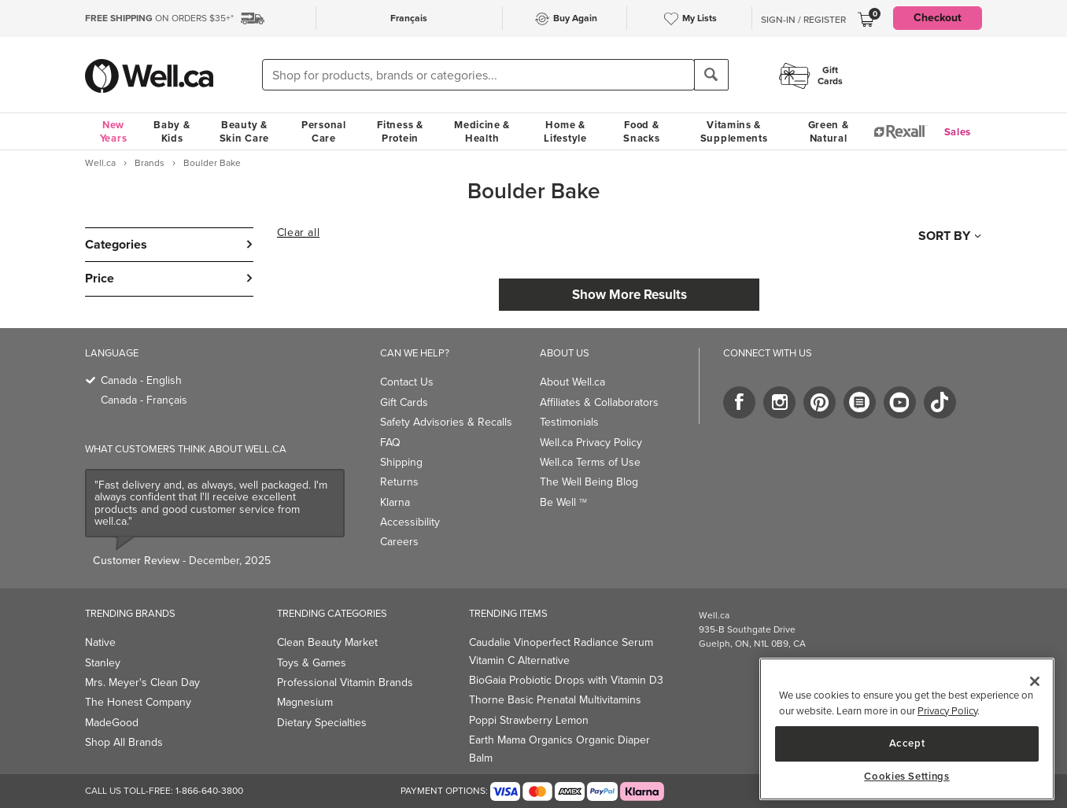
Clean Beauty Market (327, 642)
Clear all (298, 233)
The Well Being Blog (589, 482)
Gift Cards (404, 402)
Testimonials (569, 422)
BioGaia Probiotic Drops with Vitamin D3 (566, 680)
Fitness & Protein (400, 131)
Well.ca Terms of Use (590, 462)
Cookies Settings (907, 776)
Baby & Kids (171, 131)
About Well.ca (572, 382)
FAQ (390, 442)
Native (100, 642)
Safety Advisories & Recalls (446, 422)
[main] (906, 729)
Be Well (563, 502)
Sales (958, 131)
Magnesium (305, 702)
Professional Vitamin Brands (345, 682)
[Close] (1034, 681)
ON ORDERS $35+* (159, 18)
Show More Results (629, 294)
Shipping (401, 462)
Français (408, 18)
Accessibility (410, 522)
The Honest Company (138, 702)
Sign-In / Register (803, 19)
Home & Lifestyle (565, 131)
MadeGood (111, 722)
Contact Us (407, 382)
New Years (113, 131)
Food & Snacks (641, 131)
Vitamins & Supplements (734, 131)
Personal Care (323, 131)
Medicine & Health (482, 131)
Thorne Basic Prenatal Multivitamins (555, 700)
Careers (399, 541)
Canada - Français (144, 400)
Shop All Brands (124, 742)
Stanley (102, 663)
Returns (399, 482)
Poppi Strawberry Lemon (529, 720)
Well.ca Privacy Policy (591, 442)
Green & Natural (828, 131)
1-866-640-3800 (209, 791)
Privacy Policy (947, 710)
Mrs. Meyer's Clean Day (142, 682)
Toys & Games (311, 663)
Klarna (395, 502)
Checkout (938, 17)
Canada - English (141, 380)
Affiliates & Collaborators (599, 402)
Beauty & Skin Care (244, 131)
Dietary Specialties (322, 722)
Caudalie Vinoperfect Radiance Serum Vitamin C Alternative (561, 651)
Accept (907, 743)
